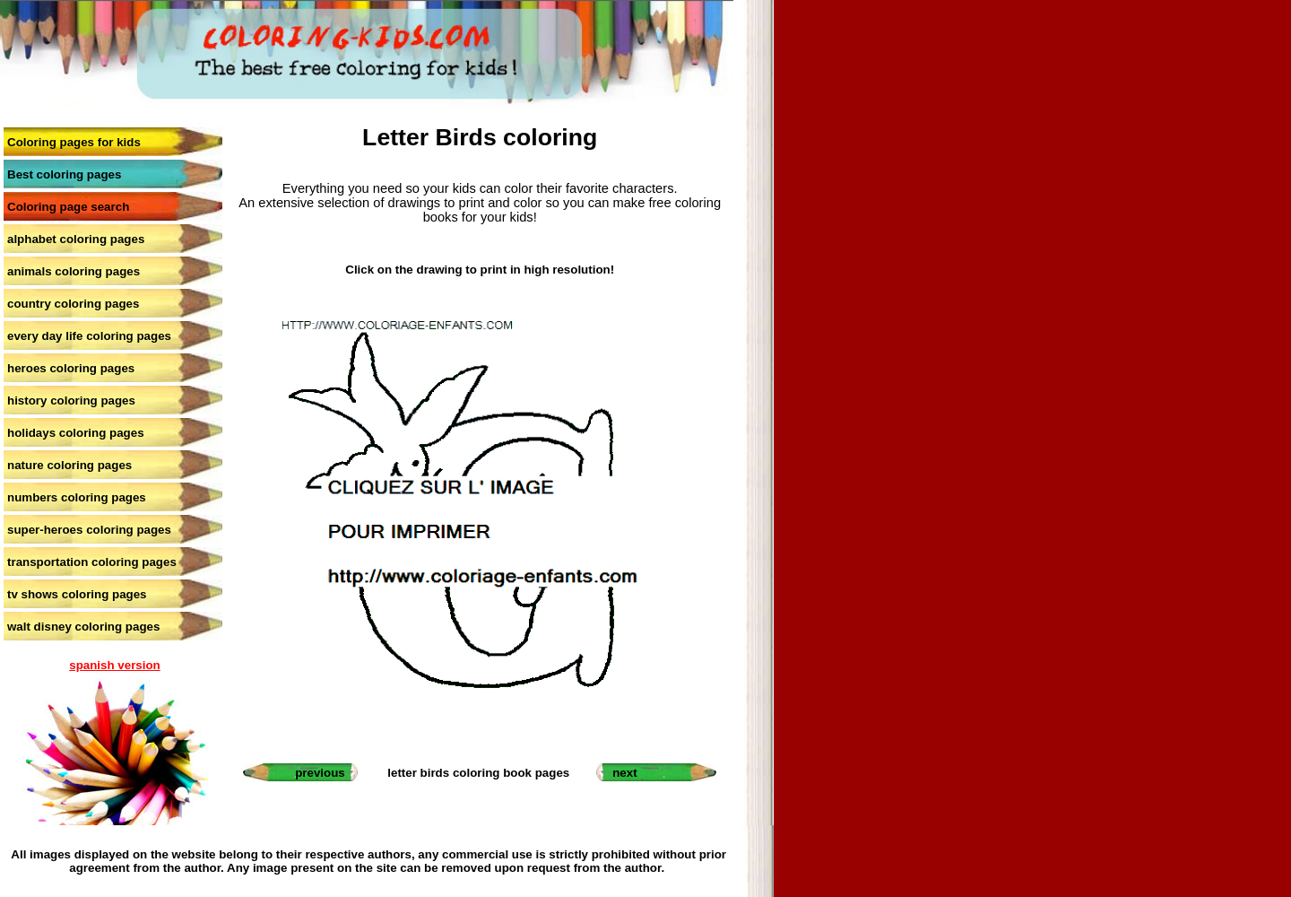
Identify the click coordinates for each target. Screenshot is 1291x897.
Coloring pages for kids (74, 142)
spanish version (114, 665)
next (624, 772)
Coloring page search (68, 206)
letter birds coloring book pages (478, 772)
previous (320, 772)
